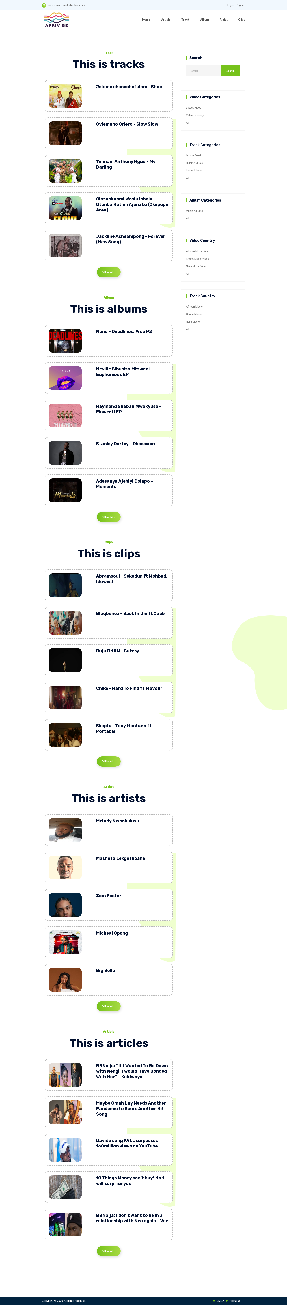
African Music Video (198, 251)
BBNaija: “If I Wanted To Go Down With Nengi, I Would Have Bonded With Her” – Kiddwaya (132, 1071)
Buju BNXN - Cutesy (117, 651)
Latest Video (193, 107)
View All (108, 272)
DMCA (220, 1300)
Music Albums (194, 211)
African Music (194, 306)
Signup (241, 5)
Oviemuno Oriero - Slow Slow (127, 124)
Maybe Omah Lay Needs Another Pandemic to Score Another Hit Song (131, 1109)
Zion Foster (108, 895)
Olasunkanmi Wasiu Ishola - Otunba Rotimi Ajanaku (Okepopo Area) (132, 204)
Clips (241, 19)
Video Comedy (195, 115)
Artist (224, 19)
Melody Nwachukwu (117, 820)
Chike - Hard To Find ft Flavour (129, 688)
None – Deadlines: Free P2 (124, 331)
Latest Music (194, 170)
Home (146, 19)
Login (230, 5)
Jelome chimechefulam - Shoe (129, 86)
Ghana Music (194, 314)
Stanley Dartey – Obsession (125, 443)
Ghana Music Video (197, 258)
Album (204, 19)
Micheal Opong (112, 933)
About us (235, 1300)
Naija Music (193, 321)
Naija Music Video (196, 266)
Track (185, 19)
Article (166, 19)
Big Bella (105, 970)
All (187, 122)
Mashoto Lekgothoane (120, 858)
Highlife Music (194, 163)
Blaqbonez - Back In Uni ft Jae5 (130, 613)
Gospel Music (194, 155)
